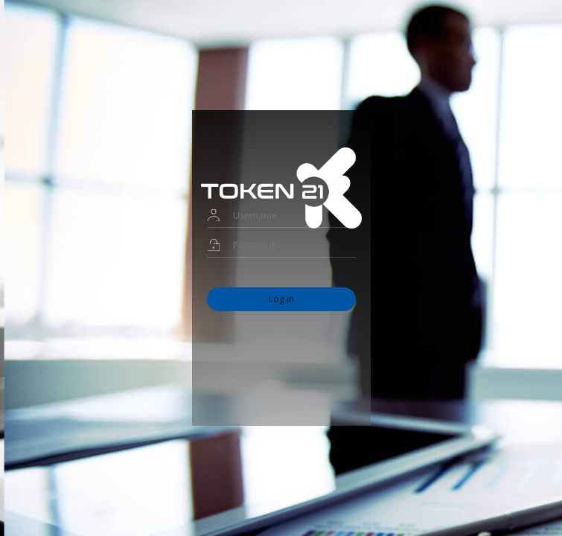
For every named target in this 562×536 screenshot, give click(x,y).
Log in (281, 299)
